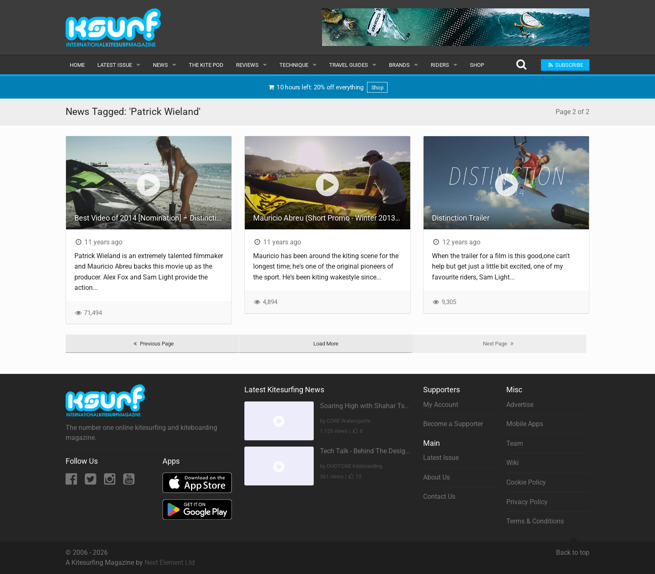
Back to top (572, 548)
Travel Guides (348, 65)
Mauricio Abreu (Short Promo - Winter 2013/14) (331, 217)
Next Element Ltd (170, 562)
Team (514, 443)
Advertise (519, 405)
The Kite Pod (206, 65)
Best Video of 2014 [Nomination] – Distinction (149, 217)
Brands (399, 65)
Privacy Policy (527, 502)
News (160, 65)
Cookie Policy (526, 482)
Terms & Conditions (535, 521)
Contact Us (439, 496)
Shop (477, 65)
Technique (293, 65)
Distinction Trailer (461, 217)
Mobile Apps (524, 424)
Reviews (247, 65)
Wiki (512, 463)
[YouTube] (129, 481)
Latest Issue (114, 65)
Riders (440, 65)
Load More (325, 343)
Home (77, 65)
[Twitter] (91, 481)
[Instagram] (110, 481)
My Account (440, 405)
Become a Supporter (453, 424)
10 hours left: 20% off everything (328, 87)
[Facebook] (72, 481)
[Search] (521, 65)
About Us (436, 477)
